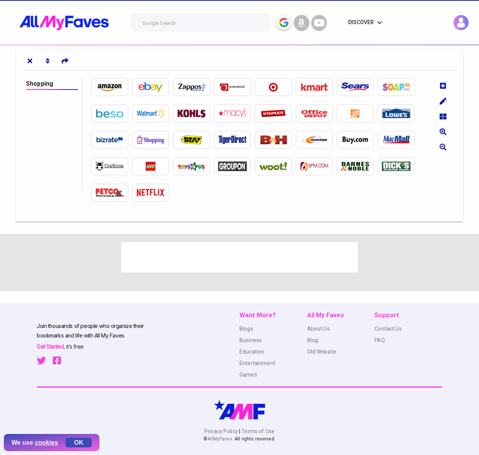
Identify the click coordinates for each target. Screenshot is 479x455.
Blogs (246, 329)
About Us (318, 329)
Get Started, (51, 346)
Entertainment (257, 363)
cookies (46, 442)
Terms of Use (257, 431)
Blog (312, 340)
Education (252, 352)
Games (248, 375)
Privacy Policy (221, 431)
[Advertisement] (239, 257)
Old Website (322, 352)
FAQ (380, 340)
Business (251, 340)
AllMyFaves (219, 439)
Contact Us (388, 329)
